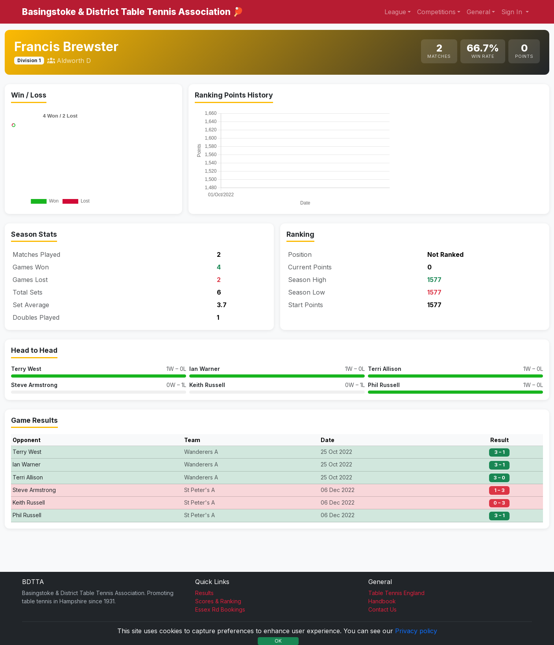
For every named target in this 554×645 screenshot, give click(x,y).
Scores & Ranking (218, 601)
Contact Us (382, 609)
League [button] (395, 12)
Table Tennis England (396, 593)
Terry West (26, 396)
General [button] (478, 12)
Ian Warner (204, 396)
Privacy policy (416, 631)
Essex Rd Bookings (220, 609)
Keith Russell (207, 412)
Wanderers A (201, 479)
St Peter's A (199, 517)
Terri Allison (384, 396)
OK (278, 641)
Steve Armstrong (34, 412)
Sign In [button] (512, 12)
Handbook (382, 601)
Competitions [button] (436, 12)
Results (204, 593)
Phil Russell (384, 412)
